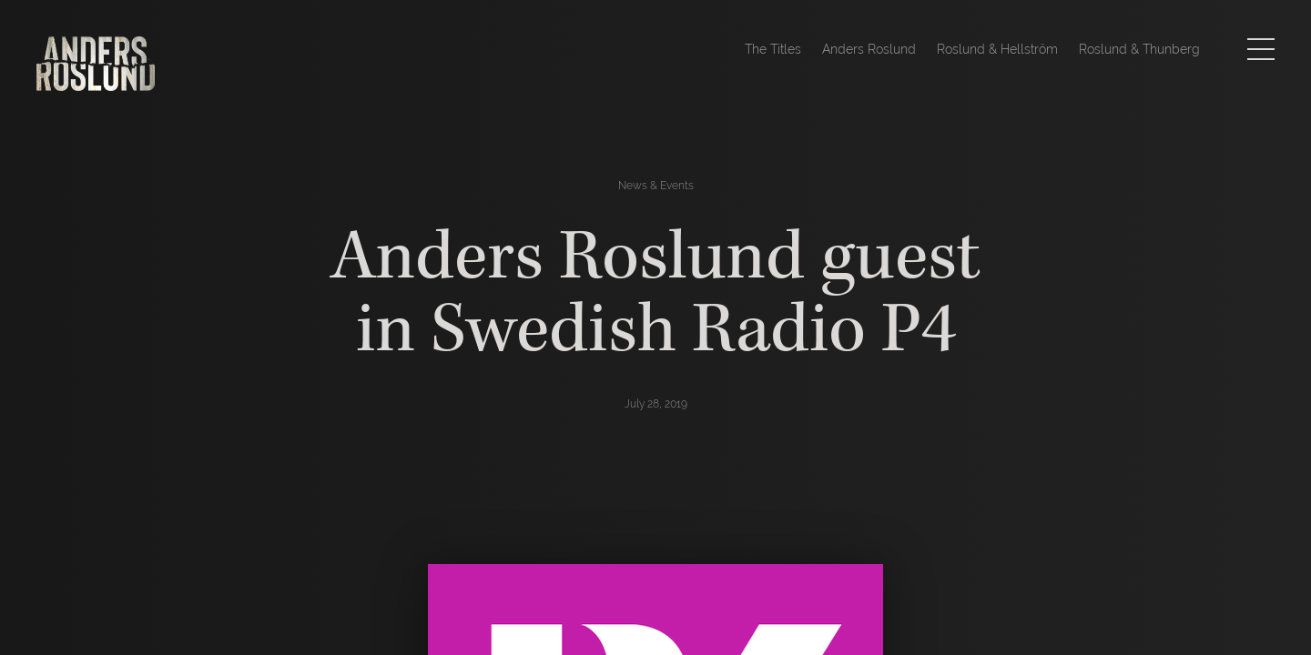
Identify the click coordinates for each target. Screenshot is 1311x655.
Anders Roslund (869, 49)
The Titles (773, 49)
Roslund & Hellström (997, 49)
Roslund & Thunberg (1139, 49)
